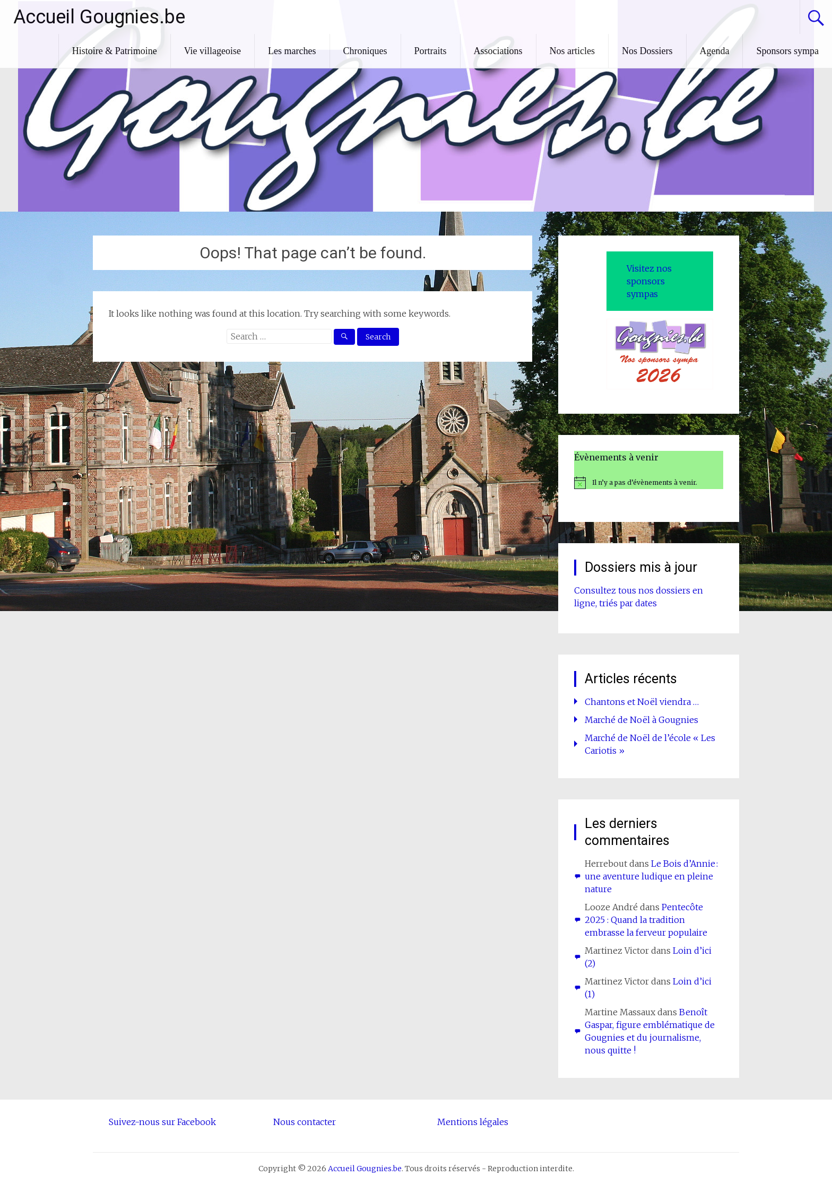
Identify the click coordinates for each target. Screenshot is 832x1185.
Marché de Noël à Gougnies (641, 720)
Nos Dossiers (647, 51)
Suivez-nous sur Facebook (162, 1122)
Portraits (430, 51)
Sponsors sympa (787, 51)
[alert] (648, 482)
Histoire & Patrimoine (114, 51)
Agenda (715, 51)
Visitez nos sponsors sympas (649, 281)
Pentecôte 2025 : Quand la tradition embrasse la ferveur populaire (646, 920)
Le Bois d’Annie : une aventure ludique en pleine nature (651, 876)
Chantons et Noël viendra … (642, 701)
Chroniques (365, 51)
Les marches (292, 51)
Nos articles (572, 51)
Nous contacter (304, 1122)
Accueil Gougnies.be (99, 17)
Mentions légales (472, 1122)
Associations (498, 51)
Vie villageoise (212, 51)
